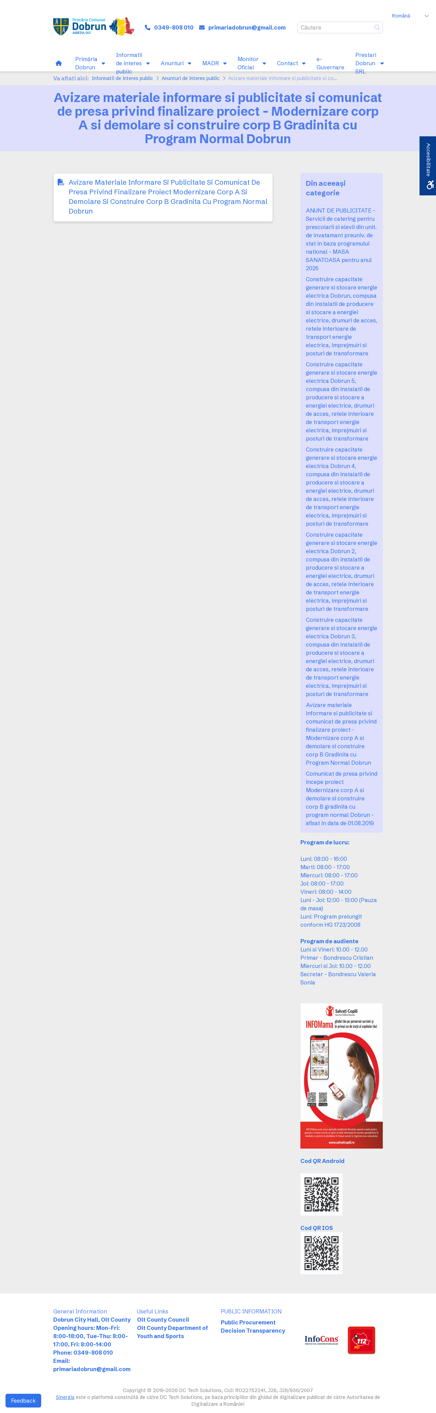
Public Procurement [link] (248, 1322)
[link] (93, 27)
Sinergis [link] (65, 1397)
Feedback (23, 1400)
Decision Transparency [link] (253, 1330)
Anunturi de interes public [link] (191, 78)
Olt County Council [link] (163, 1319)
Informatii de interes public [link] (122, 78)
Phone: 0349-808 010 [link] (83, 1352)
